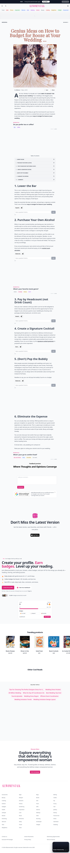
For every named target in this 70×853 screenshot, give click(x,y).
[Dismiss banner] (55, 492)
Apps (20, 794)
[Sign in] (67, 5)
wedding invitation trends (23, 699)
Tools (20, 827)
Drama (25, 291)
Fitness (11, 10)
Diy (54, 800)
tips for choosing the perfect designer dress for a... (26, 689)
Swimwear (56, 821)
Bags (37, 794)
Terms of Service (51, 839)
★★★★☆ (65, 22)
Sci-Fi (30, 291)
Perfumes (21, 818)
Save (46, 90)
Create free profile (8, 587)
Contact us (4, 836)
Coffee (18, 127)
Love (20, 812)
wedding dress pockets (53, 689)
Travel (3, 10)
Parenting (4, 818)
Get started (47, 616)
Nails (7, 10)
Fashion (4, 803)
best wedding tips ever (53, 693)
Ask (53, 212)
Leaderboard (22, 616)
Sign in (29, 591)
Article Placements (28, 836)
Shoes (54, 818)
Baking (55, 794)
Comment (20, 487)
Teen (3, 824)
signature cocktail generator (45, 341)
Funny (54, 803)
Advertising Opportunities (53, 836)
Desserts (21, 800)
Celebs (55, 797)
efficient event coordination (49, 696)
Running (38, 818)
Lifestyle (4, 812)
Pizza (24, 457)
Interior (38, 809)
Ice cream (35, 457)
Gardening (21, 806)
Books (37, 797)
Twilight (59, 10)
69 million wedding (15, 693)
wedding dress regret (31, 696)
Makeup (38, 812)
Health (3, 809)
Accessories (5, 794)
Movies (37, 10)
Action (15, 291)
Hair (28, 10)
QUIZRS (56, 293)
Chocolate (29, 457)
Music (20, 815)
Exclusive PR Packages (7, 839)
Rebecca (18, 90)
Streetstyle (39, 821)
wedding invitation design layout (44, 699)
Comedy (20, 291)
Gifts (37, 806)
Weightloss (53, 10)
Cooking (48, 10)
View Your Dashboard (23, 587)
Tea (14, 127)
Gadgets (4, 806)
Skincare (23, 10)
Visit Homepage (35, 772)
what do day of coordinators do (33, 693)
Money (55, 812)
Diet (37, 800)
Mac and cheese (17, 457)
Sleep (20, 821)
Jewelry (55, 809)
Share (52, 90)
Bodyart (21, 797)
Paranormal (65, 10)
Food (37, 803)
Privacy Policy (27, 839)
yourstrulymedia (17, 696)
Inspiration (17, 10)
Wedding (33, 10)
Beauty (42, 10)
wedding (4, 22)
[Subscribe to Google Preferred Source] (22, 494)
